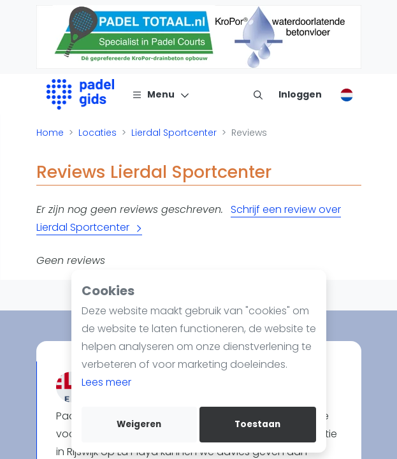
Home (50, 132)
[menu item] (258, 94)
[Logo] (80, 94)
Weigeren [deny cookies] (139, 424)
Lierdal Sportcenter (174, 132)
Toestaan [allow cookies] (257, 424)
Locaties (97, 132)
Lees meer (106, 382)
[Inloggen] (300, 94)
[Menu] (161, 94)
